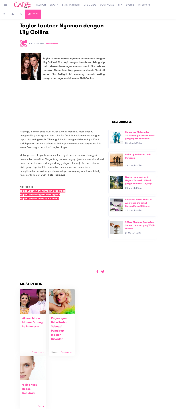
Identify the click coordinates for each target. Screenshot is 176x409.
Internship (49, 395)
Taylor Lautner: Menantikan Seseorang (43, 190)
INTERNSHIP (144, 4)
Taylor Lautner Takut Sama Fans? (39, 198)
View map (6, 398)
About (47, 386)
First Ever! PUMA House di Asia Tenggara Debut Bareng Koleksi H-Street (138, 203)
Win (100, 387)
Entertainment (52, 44)
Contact (49, 389)
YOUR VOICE (107, 4)
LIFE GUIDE (90, 4)
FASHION (41, 4)
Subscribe (163, 376)
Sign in (33, 14)
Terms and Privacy (110, 407)
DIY (120, 4)
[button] (103, 272)
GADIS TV (107, 387)
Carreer (48, 392)
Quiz (95, 387)
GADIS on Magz (120, 387)
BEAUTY (54, 4)
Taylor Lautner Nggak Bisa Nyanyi (40, 194)
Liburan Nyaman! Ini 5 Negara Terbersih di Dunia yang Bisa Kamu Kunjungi (138, 180)
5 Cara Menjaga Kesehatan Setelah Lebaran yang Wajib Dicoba (139, 225)
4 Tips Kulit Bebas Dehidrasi (86, 322)
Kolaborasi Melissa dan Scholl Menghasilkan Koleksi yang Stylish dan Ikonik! (139, 135)
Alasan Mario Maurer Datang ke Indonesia (32, 322)
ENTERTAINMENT (71, 4)
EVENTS (130, 4)
